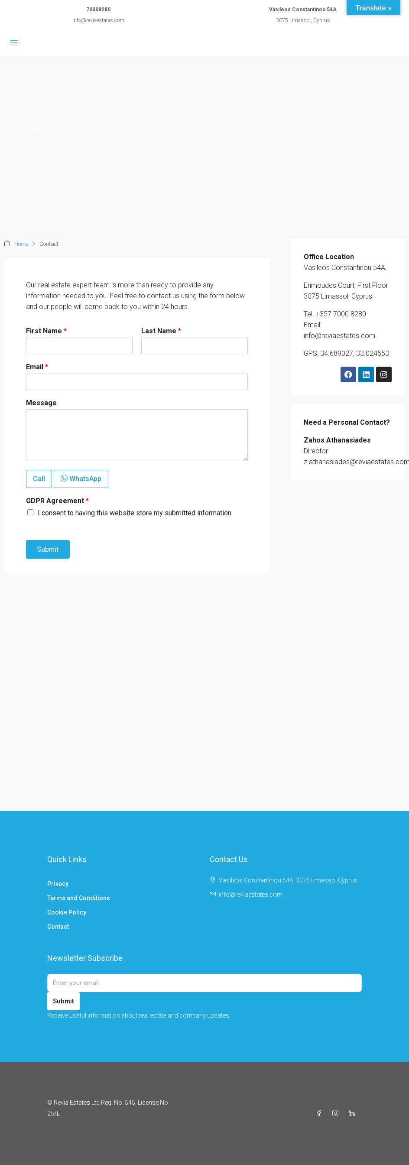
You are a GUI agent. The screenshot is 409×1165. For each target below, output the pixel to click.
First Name (46, 331)
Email (37, 367)
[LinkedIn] (353, 1113)
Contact (58, 926)
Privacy (57, 883)
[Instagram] (337, 1113)
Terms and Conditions (78, 898)
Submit (47, 549)
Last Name (161, 331)
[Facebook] (320, 1113)
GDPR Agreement (57, 501)
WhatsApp (81, 479)
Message (41, 403)
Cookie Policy (66, 912)
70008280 (98, 10)
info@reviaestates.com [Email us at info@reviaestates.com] (250, 894)
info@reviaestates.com (98, 20)
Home (21, 244)
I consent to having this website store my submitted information (134, 513)
